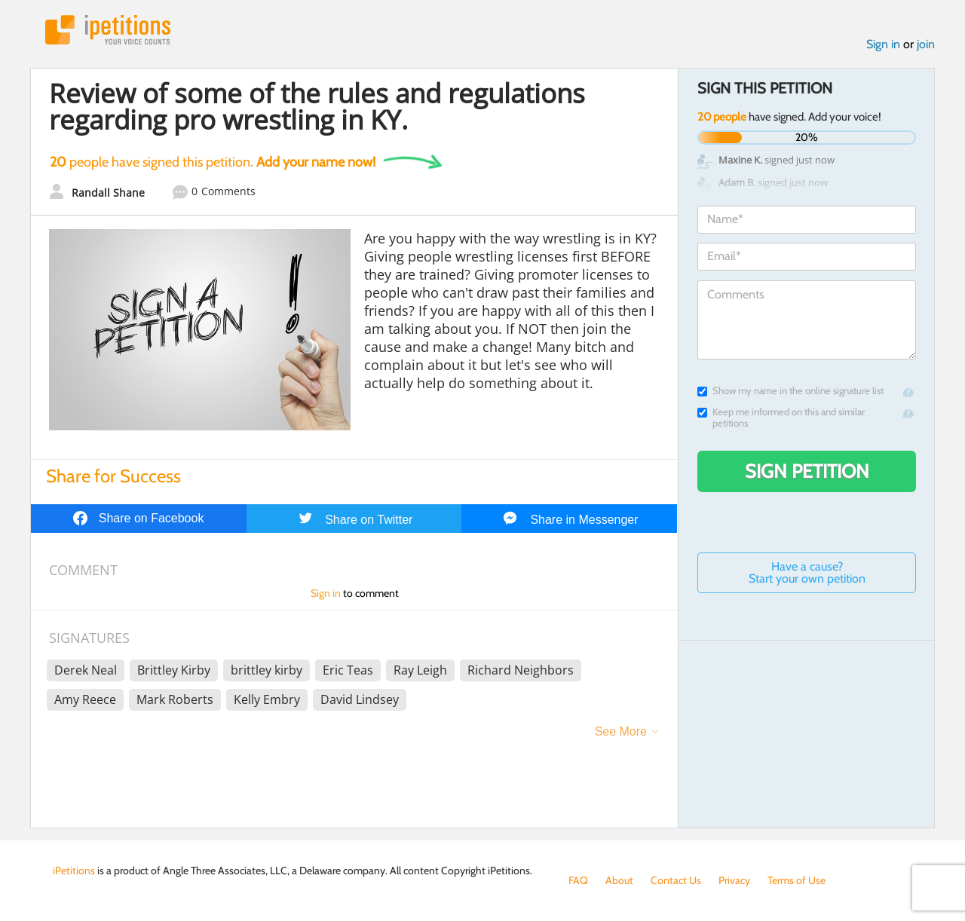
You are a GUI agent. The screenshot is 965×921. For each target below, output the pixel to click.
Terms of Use (796, 880)
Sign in (883, 44)
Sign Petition (807, 471)
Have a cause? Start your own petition (807, 572)
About (619, 880)
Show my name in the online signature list (790, 390)
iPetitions (107, 29)
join (926, 44)
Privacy (734, 880)
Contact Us (676, 880)
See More (621, 731)
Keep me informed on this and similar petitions (781, 417)
